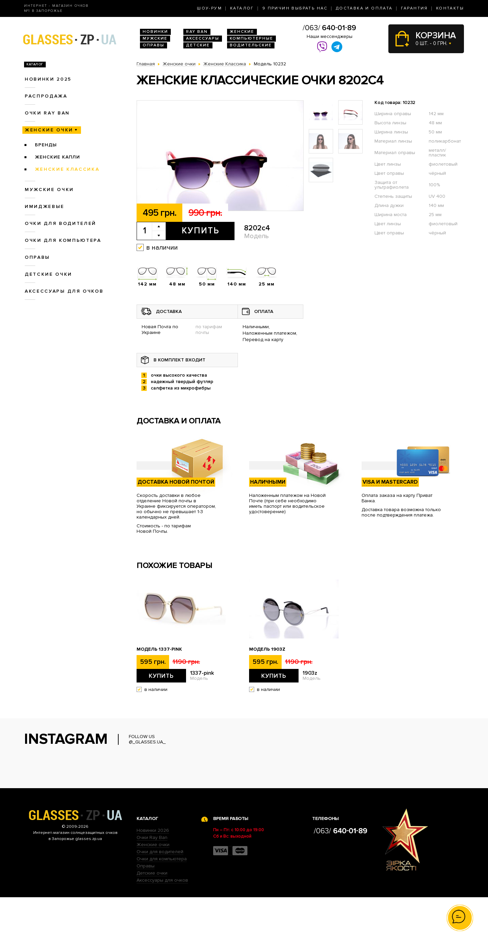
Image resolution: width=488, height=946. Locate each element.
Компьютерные (251, 38)
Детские (198, 45)
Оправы (153, 45)
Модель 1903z (267, 649)
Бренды (46, 145)
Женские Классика (67, 169)
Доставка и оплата (364, 8)
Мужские (155, 38)
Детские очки (48, 274)
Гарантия (414, 8)
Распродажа (46, 96)
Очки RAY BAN (47, 113)
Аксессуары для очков (64, 291)
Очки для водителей (60, 223)
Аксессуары (202, 38)
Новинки (155, 31)
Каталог (242, 8)
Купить (200, 231)
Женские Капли (57, 157)
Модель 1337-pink (159, 649)
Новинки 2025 (48, 79)
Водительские (251, 45)
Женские (242, 31)
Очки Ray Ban (152, 886)
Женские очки (49, 130)
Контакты (450, 8)
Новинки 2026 (153, 879)
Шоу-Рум (209, 8)
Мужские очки (49, 189)
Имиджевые (44, 206)
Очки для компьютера (63, 240)
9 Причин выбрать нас (295, 8)
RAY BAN (197, 31)
